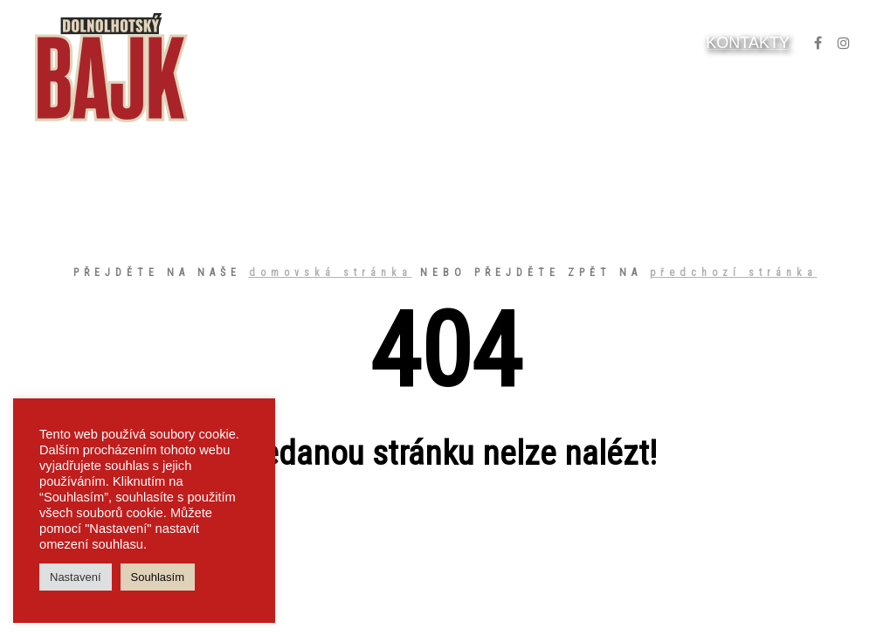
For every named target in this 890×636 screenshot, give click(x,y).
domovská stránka (330, 272)
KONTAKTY (748, 43)
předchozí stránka (734, 272)
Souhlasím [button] (157, 577)
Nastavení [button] (75, 577)
